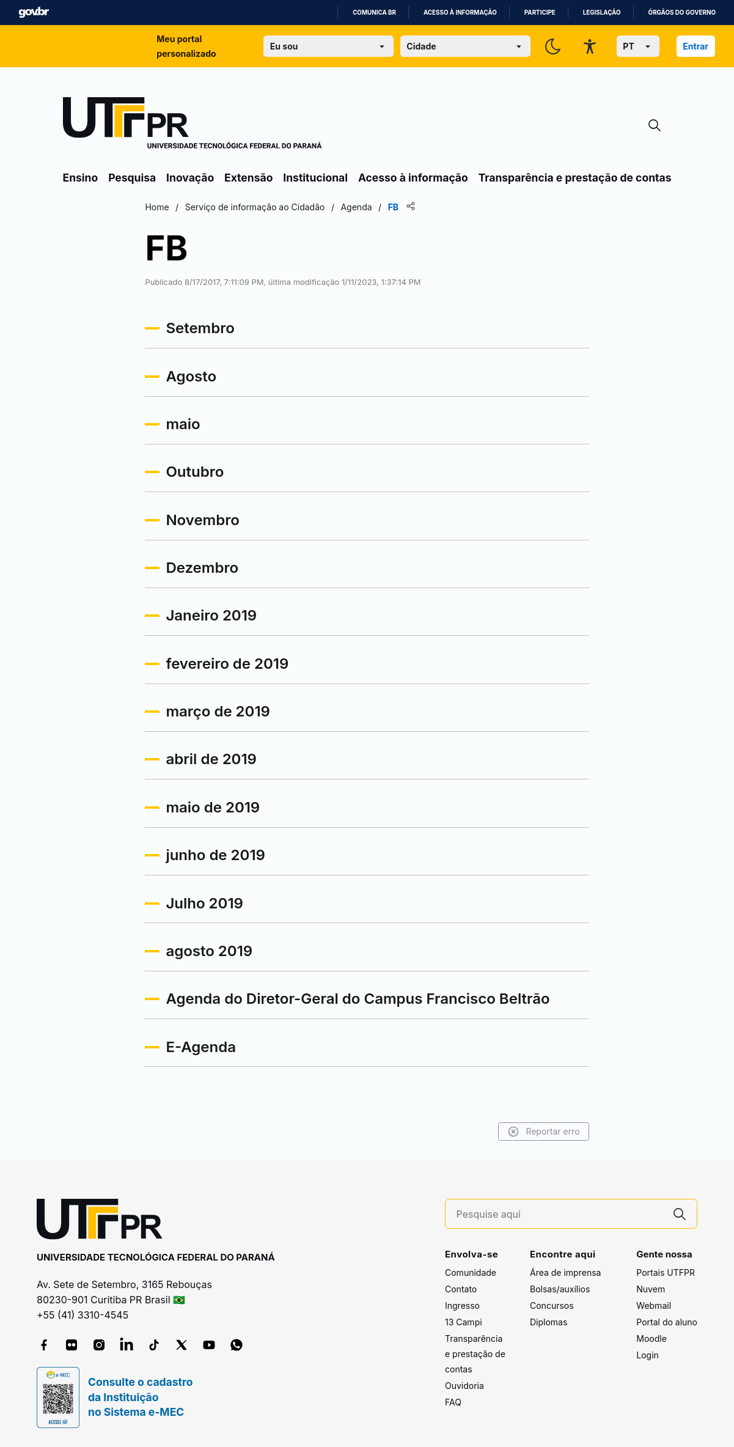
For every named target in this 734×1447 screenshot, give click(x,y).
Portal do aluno (666, 1322)
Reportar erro (541, 1131)
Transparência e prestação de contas (575, 177)
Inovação (190, 177)
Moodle (651, 1338)
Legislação (602, 12)
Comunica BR (374, 12)
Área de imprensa (565, 1272)
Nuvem (650, 1289)
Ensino (80, 177)
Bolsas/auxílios (560, 1289)
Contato (461, 1289)
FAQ (453, 1402)
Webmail (653, 1305)
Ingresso (462, 1305)
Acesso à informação (460, 12)
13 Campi (463, 1322)
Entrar (695, 46)
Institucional (315, 177)
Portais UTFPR (665, 1272)
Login (647, 1355)
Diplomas (548, 1322)
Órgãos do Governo (682, 12)
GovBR (33, 12)
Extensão (248, 177)
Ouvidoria (464, 1385)
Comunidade (470, 1272)
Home (160, 207)
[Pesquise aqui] (560, 1214)
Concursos (552, 1305)
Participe (540, 12)
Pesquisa (132, 177)
